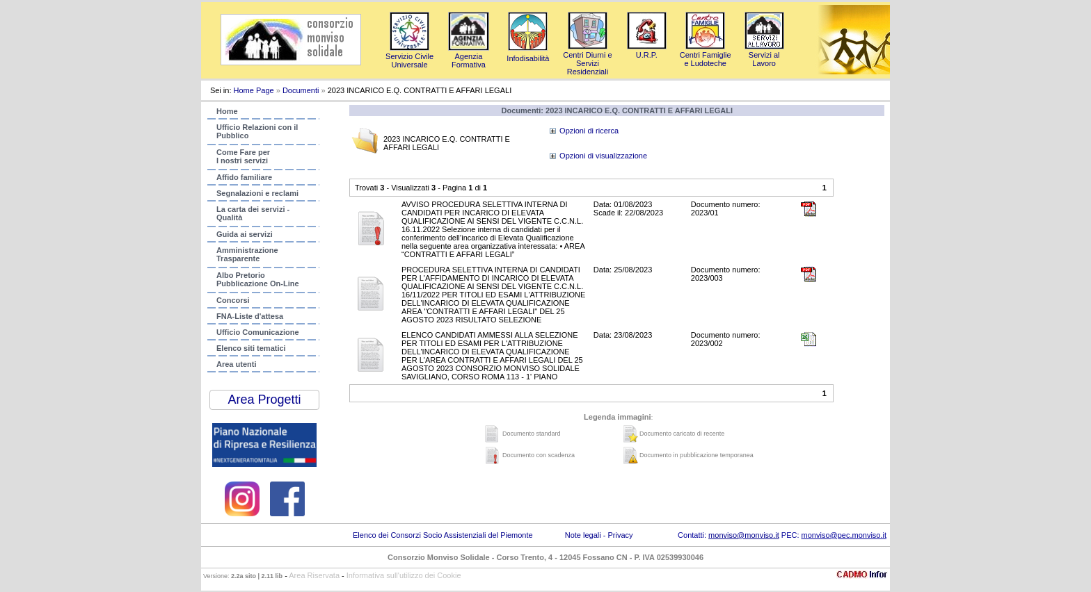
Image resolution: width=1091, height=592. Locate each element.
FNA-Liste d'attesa (249, 316)
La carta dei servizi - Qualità (252, 213)
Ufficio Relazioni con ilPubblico (257, 131)
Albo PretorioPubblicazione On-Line (257, 279)
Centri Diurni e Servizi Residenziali (587, 59)
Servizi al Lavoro (764, 54)
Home (227, 111)
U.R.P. (647, 50)
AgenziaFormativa (468, 56)
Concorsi (233, 300)
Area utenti (236, 364)
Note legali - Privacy (599, 535)
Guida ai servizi (244, 234)
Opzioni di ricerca (589, 130)
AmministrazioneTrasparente (247, 254)
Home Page (254, 90)
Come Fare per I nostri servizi (243, 156)
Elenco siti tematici (251, 348)
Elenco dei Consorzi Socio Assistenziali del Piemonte (443, 535)
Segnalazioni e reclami (257, 193)
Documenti (300, 90)
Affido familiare (244, 177)
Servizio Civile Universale (409, 56)
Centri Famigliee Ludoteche (705, 54)
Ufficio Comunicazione (257, 332)
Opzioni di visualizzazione (603, 155)
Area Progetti (264, 399)
